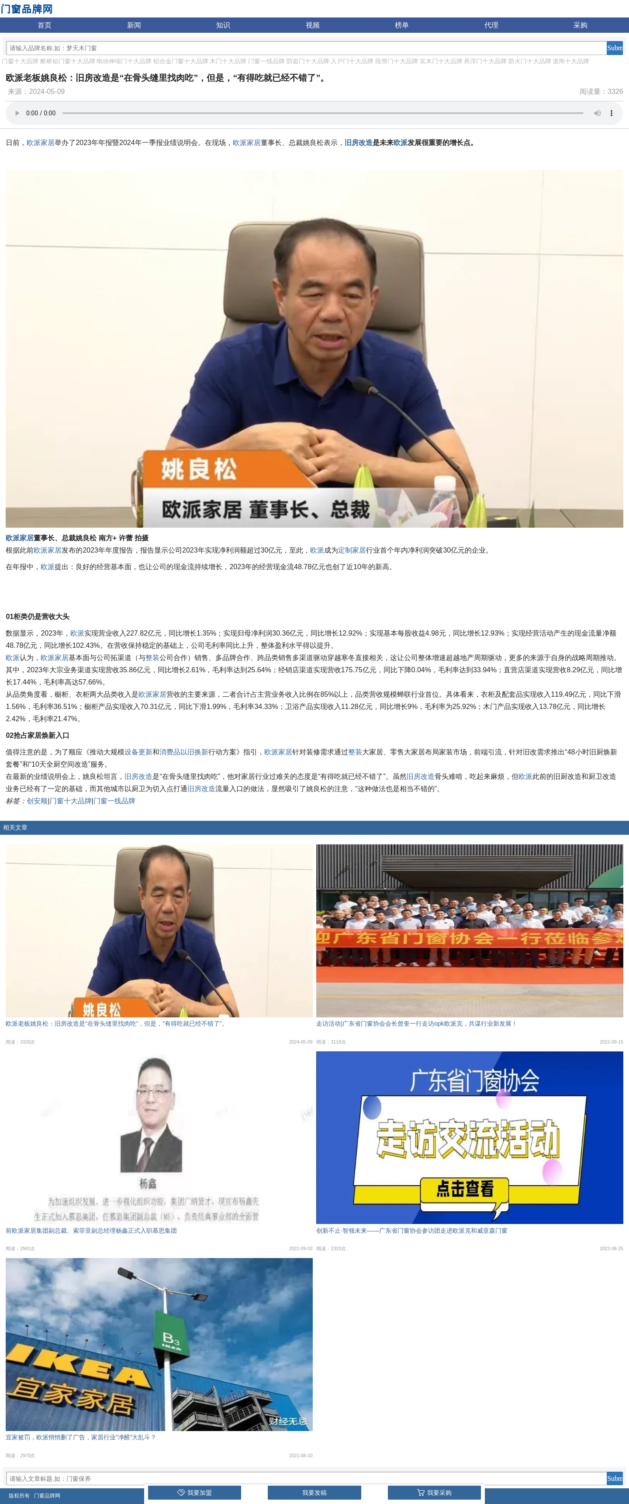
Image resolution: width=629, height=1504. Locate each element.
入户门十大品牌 (352, 61)
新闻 (134, 25)
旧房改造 (359, 142)
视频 (313, 25)
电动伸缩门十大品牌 (124, 61)
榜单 (402, 25)
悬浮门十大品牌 (485, 61)
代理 (491, 25)
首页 (45, 25)
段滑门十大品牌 (396, 61)
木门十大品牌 (228, 61)
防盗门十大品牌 (308, 61)
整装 (152, 657)
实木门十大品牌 (441, 61)
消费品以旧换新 (183, 752)
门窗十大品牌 (20, 61)
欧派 (401, 142)
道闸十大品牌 (571, 61)
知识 (223, 25)
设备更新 (138, 752)
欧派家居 (41, 142)
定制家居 (352, 550)
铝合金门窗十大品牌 (180, 61)
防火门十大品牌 (529, 61)
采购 (581, 25)
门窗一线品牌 (266, 61)
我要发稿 (314, 1492)
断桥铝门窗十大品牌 (67, 61)
